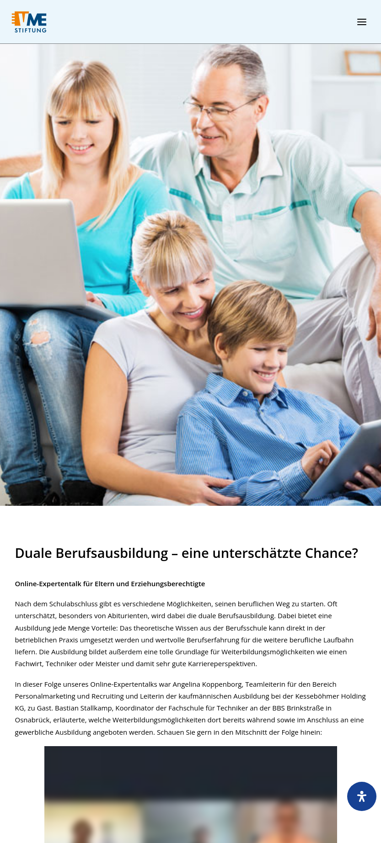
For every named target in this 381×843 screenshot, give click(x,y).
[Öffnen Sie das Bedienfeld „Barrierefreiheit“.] (361, 796)
